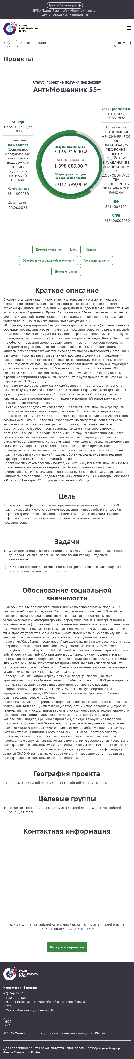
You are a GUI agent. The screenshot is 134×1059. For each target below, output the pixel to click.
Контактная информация (20, 987)
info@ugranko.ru (16, 997)
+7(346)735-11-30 (15, 993)
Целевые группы (66, 271)
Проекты (18, 58)
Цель (73, 249)
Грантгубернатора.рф (65, 5)
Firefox (35, 1052)
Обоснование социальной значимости (48, 260)
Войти (122, 43)
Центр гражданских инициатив (64, 14)
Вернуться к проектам (67, 946)
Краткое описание (48, 249)
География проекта (96, 260)
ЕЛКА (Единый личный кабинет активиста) (64, 10)
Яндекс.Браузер (109, 1047)
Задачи (91, 249)
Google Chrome (13, 1052)
